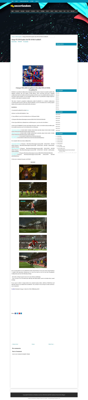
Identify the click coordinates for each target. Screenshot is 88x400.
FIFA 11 (57, 97)
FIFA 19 (47, 11)
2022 (58, 136)
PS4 (64, 11)
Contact (37, 1)
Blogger (63, 394)
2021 (58, 138)
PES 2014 (58, 126)
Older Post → (51, 344)
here (27, 110)
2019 (58, 141)
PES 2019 (17, 11)
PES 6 (38, 11)
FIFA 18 (52, 11)
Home (12, 1)
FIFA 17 (57, 107)
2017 (58, 145)
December (60, 146)
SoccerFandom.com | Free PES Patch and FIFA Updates (43, 394)
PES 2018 (22, 11)
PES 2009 (58, 116)
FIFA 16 (56, 11)
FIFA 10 (57, 95)
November (60, 148)
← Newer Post (14, 344)
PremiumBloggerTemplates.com (54, 398)
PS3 (68, 11)
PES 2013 (33, 11)
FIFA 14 (60, 11)
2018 (58, 143)
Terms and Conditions (24, 1)
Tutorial (42, 11)
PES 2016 (58, 130)
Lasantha (45, 398)
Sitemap (31, 1)
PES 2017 (27, 11)
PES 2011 (58, 120)
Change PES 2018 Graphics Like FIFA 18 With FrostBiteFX (26, 39)
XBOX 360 (72, 11)
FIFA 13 (57, 99)
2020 (58, 139)
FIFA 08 (57, 93)
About (16, 1)
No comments (25, 41)
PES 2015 (58, 128)
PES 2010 (58, 118)
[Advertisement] (44, 23)
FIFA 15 (57, 103)
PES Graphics (19, 36)
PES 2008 (58, 114)
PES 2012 (58, 122)
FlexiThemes (34, 398)
